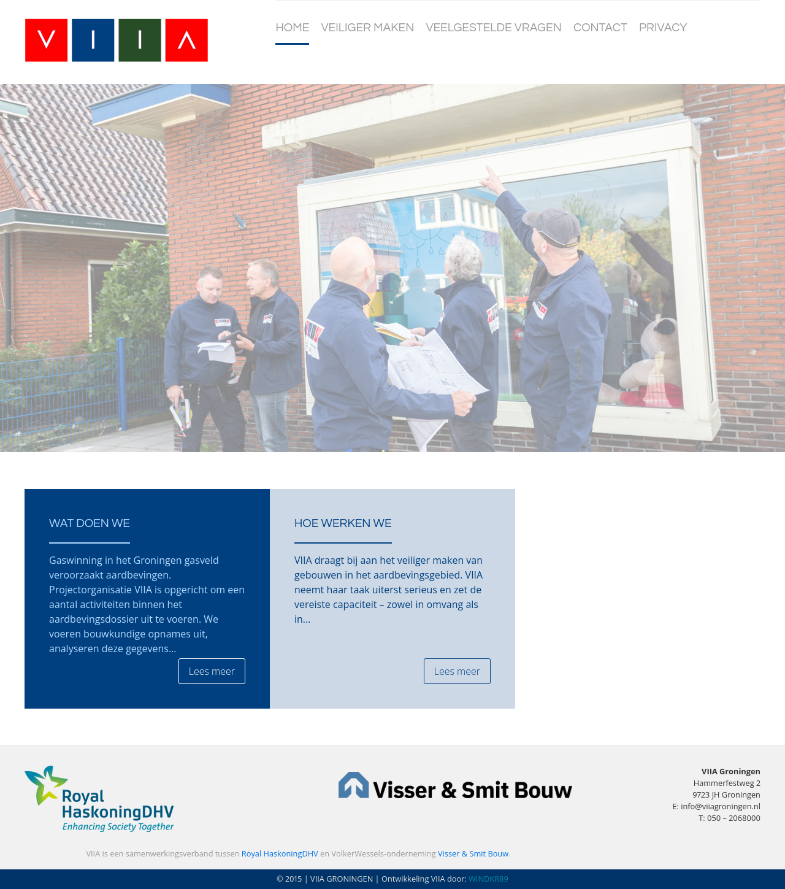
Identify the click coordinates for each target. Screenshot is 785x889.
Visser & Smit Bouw (473, 853)
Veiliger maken (368, 27)
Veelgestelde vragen (493, 27)
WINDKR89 (488, 878)
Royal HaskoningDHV (280, 853)
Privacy (663, 27)
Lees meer (212, 671)
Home (292, 27)
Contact (600, 27)
